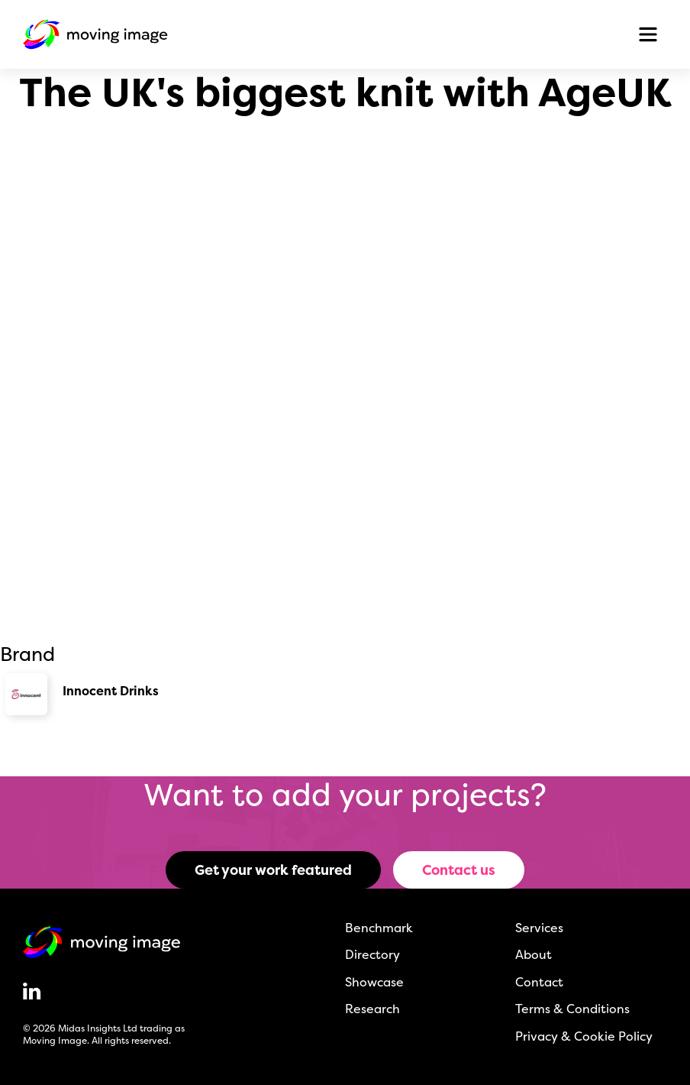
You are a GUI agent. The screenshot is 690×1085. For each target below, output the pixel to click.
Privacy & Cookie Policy (584, 1036)
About (533, 954)
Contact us (458, 869)
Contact (539, 981)
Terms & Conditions (572, 1008)
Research (372, 1008)
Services (539, 927)
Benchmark (379, 927)
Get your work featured (273, 869)
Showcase (374, 981)
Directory (372, 954)
